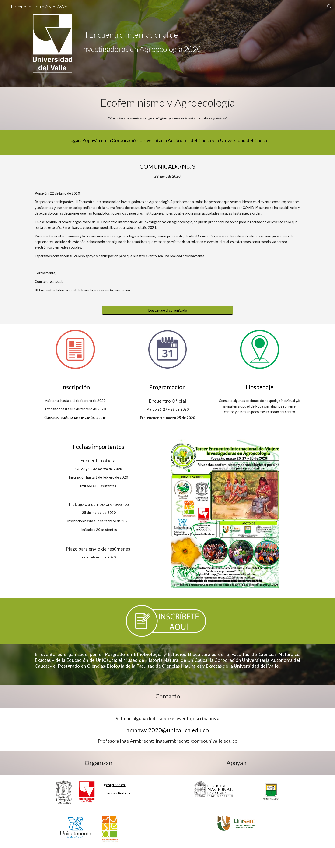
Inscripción (75, 386)
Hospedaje (259, 386)
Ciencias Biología (117, 793)
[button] (329, 6)
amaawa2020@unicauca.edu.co (167, 730)
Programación (167, 386)
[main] (190, 34)
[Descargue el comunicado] (167, 310)
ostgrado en (116, 785)
